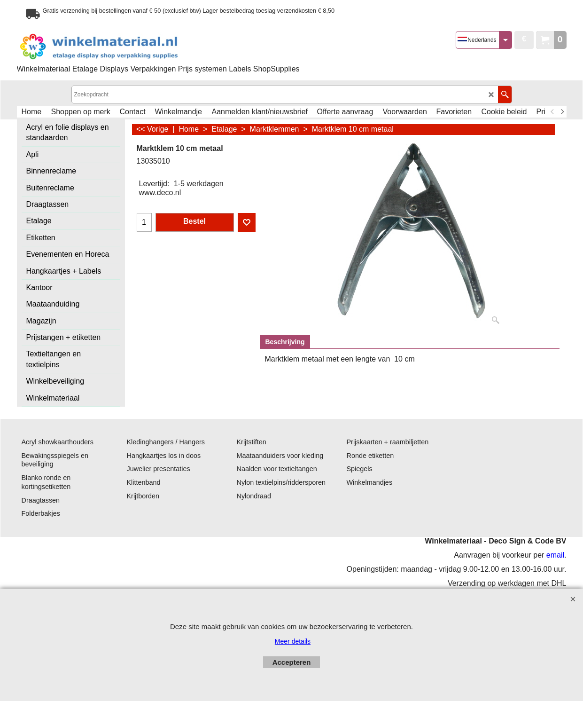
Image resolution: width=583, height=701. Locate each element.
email (555, 555)
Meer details (293, 641)
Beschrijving (285, 342)
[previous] (553, 112)
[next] (562, 112)
